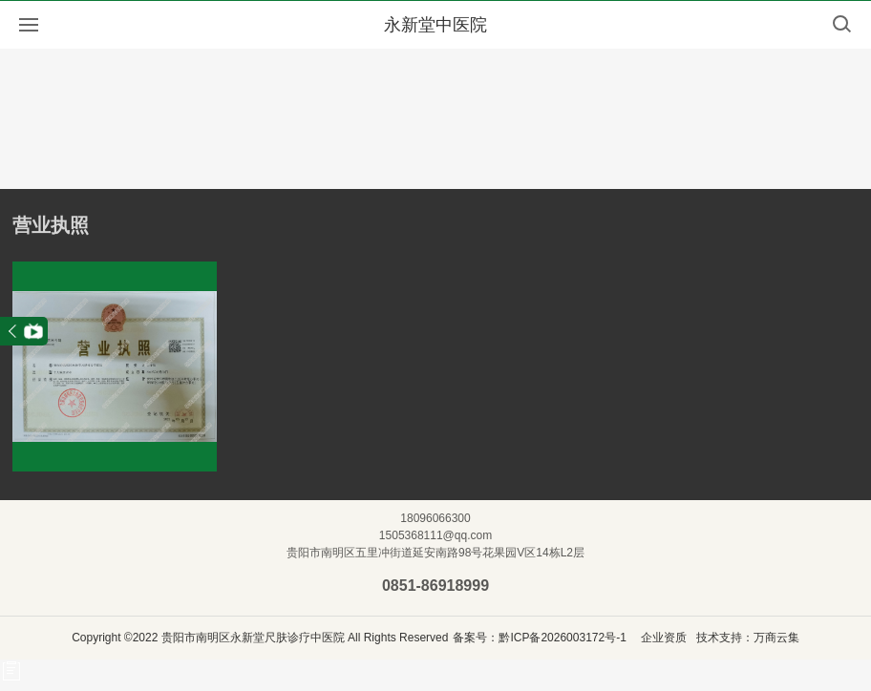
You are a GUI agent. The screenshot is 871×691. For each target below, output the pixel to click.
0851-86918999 (435, 585)
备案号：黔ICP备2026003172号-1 (539, 637)
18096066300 (435, 518)
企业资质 (664, 637)
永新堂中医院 (435, 24)
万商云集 (776, 637)
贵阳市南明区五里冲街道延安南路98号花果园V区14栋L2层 (435, 552)
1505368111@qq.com (435, 535)
